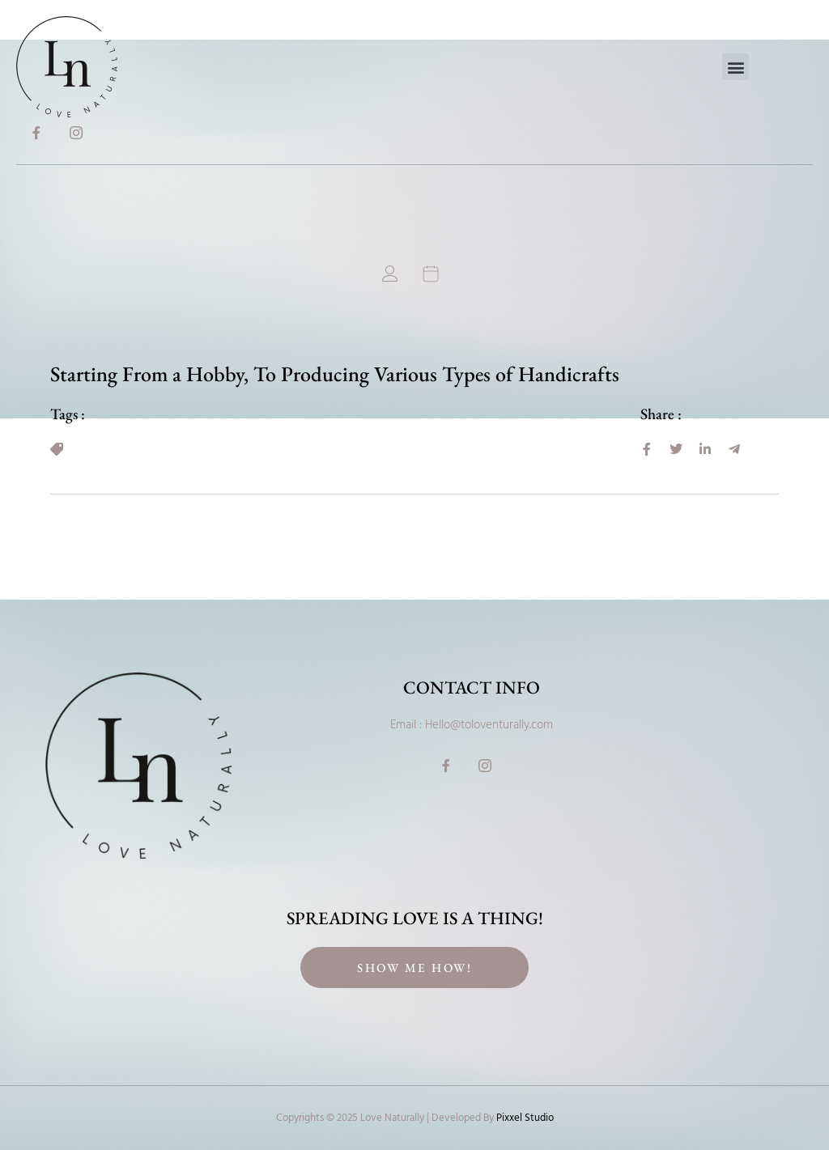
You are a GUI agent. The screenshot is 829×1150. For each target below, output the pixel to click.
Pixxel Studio (525, 1118)
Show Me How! (414, 967)
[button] (735, 66)
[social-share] (646, 449)
